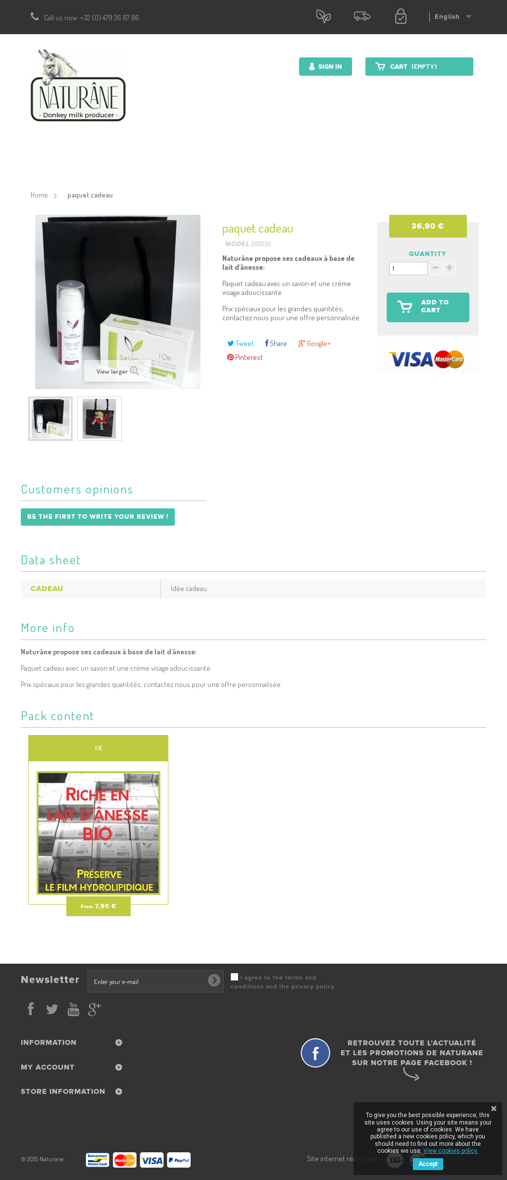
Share (276, 343)
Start (98, 161)
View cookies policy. (450, 1150)
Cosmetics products (158, 161)
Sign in (329, 67)
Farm (355, 161)
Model (237, 244)
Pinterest (245, 357)
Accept (428, 1164)
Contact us (398, 161)
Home (39, 194)
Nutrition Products (242, 161)
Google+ (315, 343)
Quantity (428, 254)
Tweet (240, 343)
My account (48, 1067)
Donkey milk (310, 161)
